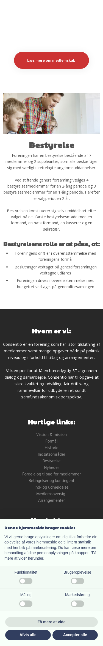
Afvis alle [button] (28, 635)
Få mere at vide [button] (52, 622)
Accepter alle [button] (75, 635)
